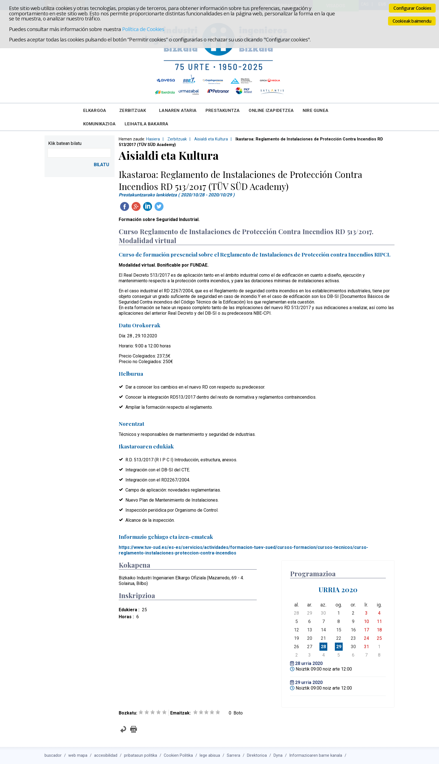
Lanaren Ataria (178, 110)
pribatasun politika (140, 755)
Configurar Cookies (412, 8)
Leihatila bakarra (146, 123)
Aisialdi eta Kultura (211, 139)
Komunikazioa (99, 123)
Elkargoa (94, 110)
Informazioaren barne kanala (315, 755)
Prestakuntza (223, 110)
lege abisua (210, 755)
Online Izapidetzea (271, 110)
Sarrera (233, 755)
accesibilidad (105, 755)
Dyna (278, 755)
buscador (53, 755)
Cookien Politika (178, 755)
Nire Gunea (315, 110)
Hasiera (153, 139)
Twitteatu (159, 206)
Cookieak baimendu (412, 21)
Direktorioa (257, 755)
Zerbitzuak (132, 110)
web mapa (77, 755)
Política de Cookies (143, 28)
